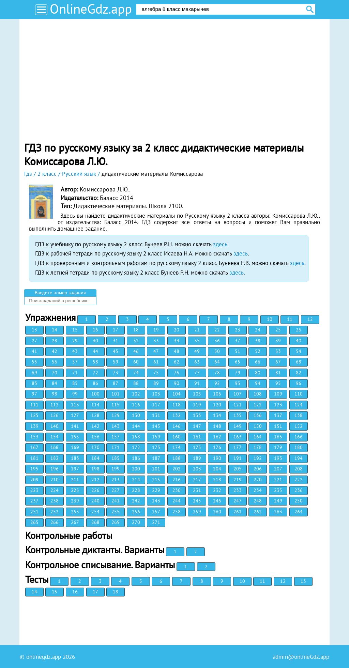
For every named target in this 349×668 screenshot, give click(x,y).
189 (197, 458)
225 (75, 490)
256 (136, 512)
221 (278, 480)
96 (298, 383)
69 (34, 373)
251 (34, 512)
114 (95, 405)
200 (136, 469)
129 (115, 415)
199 (115, 469)
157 (115, 437)
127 (75, 415)
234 (258, 490)
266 (54, 522)
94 (257, 383)
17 (115, 330)
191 (237, 458)
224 (54, 490)
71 (75, 373)
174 (176, 447)
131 (156, 415)
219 (237, 480)
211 (75, 480)
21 (197, 330)
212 (95, 480)
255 (115, 512)
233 (237, 490)
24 (257, 330)
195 (34, 469)
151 (278, 426)
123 (278, 405)
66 (257, 362)
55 (34, 362)
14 (54, 330)
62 (176, 362)
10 (269, 319)
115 (115, 405)
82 (298, 373)
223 (34, 490)
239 (75, 501)
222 (298, 480)
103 (156, 394)
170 (95, 447)
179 (278, 447)
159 (156, 437)
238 (54, 501)
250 (298, 501)
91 (197, 383)
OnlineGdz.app (91, 8)
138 (298, 415)
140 (54, 426)
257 (156, 512)
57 (75, 362)
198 (95, 469)
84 (54, 383)
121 (237, 405)
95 (278, 383)
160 (176, 437)
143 (115, 426)
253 (75, 512)
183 (75, 458)
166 (298, 437)
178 (258, 447)
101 (115, 394)
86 (95, 383)
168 (54, 447)
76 (176, 373)
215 (156, 480)
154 (54, 437)
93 (237, 383)
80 (257, 373)
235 (278, 490)
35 (197, 341)
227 (115, 490)
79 (237, 373)
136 (258, 415)
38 (257, 341)
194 (298, 458)
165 (278, 437)
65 (237, 362)
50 (217, 351)
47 (156, 351)
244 (176, 501)
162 (217, 437)
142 (95, 426)
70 (54, 373)
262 (258, 512)
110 (298, 394)
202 (176, 469)
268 (95, 522)
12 (310, 319)
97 (34, 394)
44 (95, 351)
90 (176, 383)
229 (156, 490)
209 (34, 480)
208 (298, 469)
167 (34, 447)
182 (54, 458)
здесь (220, 244)
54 (298, 351)
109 (278, 394)
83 (34, 383)
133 (197, 415)
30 (95, 341)
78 (217, 373)
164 (258, 437)
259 (197, 512)
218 (217, 480)
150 (258, 426)
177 (237, 447)
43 (75, 351)
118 (176, 405)
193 (278, 458)
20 (176, 330)
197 (75, 469)
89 (156, 383)
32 (136, 341)
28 (54, 341)
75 (156, 373)
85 (75, 383)
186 (136, 458)
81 (278, 373)
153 (34, 437)
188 (176, 458)
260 (217, 512)
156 (95, 437)
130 (136, 415)
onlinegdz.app (43, 657)
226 (95, 490)
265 (34, 522)
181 (34, 458)
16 (95, 330)
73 (115, 373)
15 (75, 330)
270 (136, 522)
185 (115, 458)
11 (289, 319)
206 (258, 469)
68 (298, 362)
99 (75, 394)
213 (115, 480)
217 (197, 480)
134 (217, 415)
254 (95, 512)
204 (217, 469)
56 (54, 362)
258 (176, 512)
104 (176, 394)
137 (278, 415)
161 (197, 437)
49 (197, 351)
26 (298, 330)
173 (156, 447)
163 (237, 437)
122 (258, 405)
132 (176, 415)
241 (115, 501)
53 (278, 351)
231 (197, 490)
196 (54, 469)
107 (237, 394)
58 (95, 362)
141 (75, 426)
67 (278, 362)
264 (298, 512)
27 (34, 341)
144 (136, 426)
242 (136, 501)
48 (176, 351)
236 (298, 490)
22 (217, 330)
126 (54, 415)
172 (136, 447)
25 (278, 330)
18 (136, 330)
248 (258, 501)
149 (237, 426)
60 (136, 362)
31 (115, 341)
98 (54, 394)
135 (237, 415)
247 (237, 501)
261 (237, 512)
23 (237, 330)
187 (156, 458)
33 (156, 341)
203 (197, 469)
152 (298, 426)
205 (237, 469)
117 (156, 405)
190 (217, 458)
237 (34, 501)
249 (278, 501)
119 (197, 405)
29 (75, 341)
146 (176, 426)
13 (34, 330)
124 (298, 405)
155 (75, 437)
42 (54, 351)
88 (136, 383)
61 (156, 362)
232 (217, 490)
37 (237, 341)
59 (115, 362)
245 (197, 501)
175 (197, 447)
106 (217, 394)
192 (258, 458)
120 (217, 405)
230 (176, 490)
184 (95, 458)
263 (278, 512)
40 (298, 341)
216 (176, 480)
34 (176, 341)
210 (54, 480)
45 (115, 351)
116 (136, 405)
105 (197, 394)
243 (156, 501)
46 (136, 351)
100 (95, 394)
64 (217, 362)
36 (217, 341)
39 (278, 341)
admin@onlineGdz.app (301, 657)
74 (136, 373)
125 (34, 415)
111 (34, 405)
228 (136, 490)
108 (258, 394)
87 (115, 383)
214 (136, 480)
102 (136, 394)
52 (257, 351)
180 (298, 447)
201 (156, 469)
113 (75, 405)
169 (75, 447)
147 (197, 426)
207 (278, 469)
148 (217, 426)
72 (95, 373)
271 (156, 522)
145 (156, 426)
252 (54, 512)
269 (115, 522)
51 (237, 351)
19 (156, 330)
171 (115, 447)
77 (197, 373)
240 (95, 501)
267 (75, 522)
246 (217, 501)
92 (217, 383)
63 (197, 362)
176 (217, 447)
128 (95, 415)
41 (34, 351)
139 (34, 426)
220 (258, 480)
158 (136, 437)
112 (54, 405)
